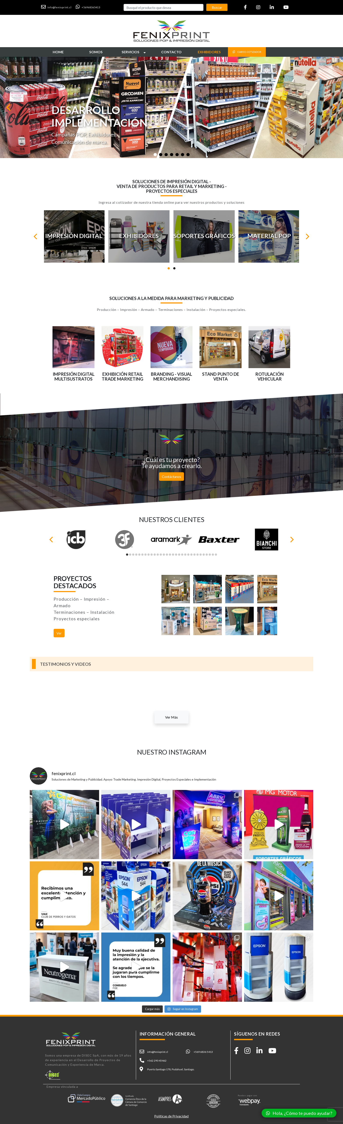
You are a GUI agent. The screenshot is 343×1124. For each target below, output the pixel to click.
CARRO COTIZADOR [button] (247, 51)
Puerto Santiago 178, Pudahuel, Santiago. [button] (170, 1069)
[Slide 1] (155, 154)
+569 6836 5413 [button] (203, 1051)
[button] (58, 7)
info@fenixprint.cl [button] (157, 1051)
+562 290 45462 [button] (156, 1060)
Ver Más (171, 717)
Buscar (217, 7)
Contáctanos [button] (171, 476)
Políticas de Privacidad (171, 1116)
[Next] (307, 236)
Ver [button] (59, 633)
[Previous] (36, 236)
